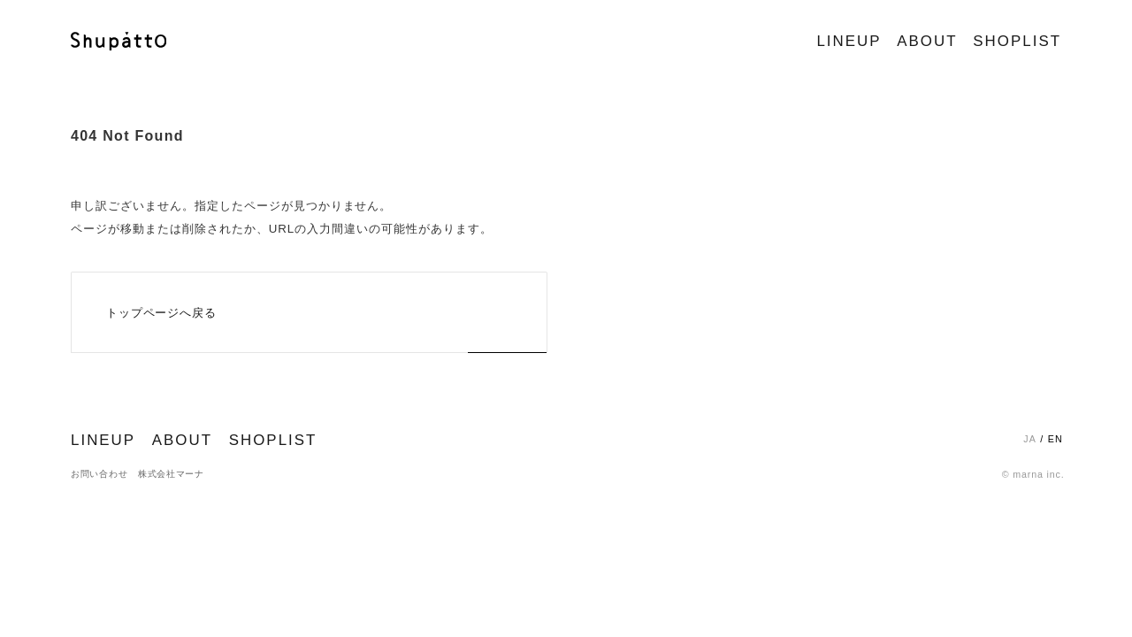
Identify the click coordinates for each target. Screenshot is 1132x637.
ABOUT (927, 41)
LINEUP (848, 41)
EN (1055, 439)
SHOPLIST (1017, 41)
